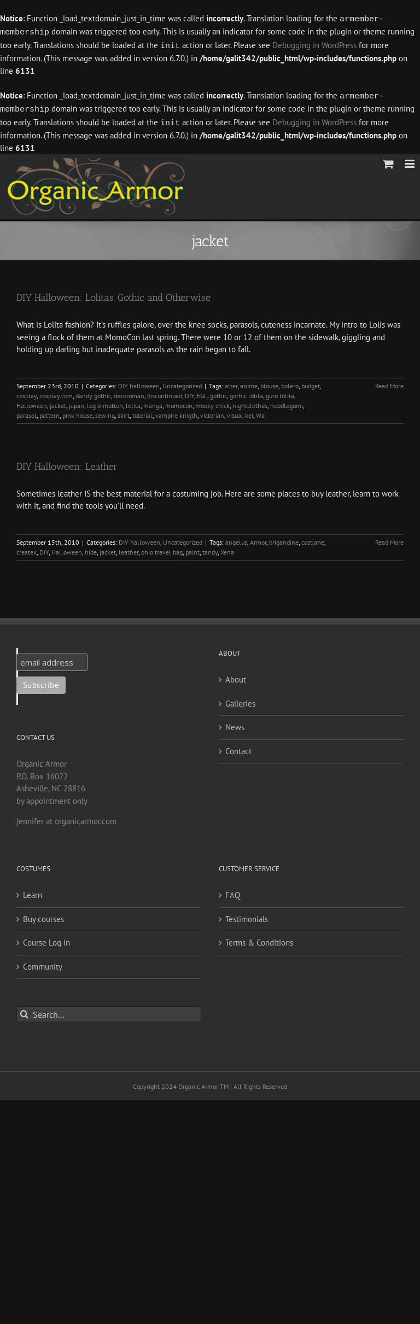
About (235, 676)
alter (231, 382)
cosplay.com (56, 392)
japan (76, 402)
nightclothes (249, 402)
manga (152, 402)
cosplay (26, 392)
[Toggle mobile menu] (410, 160)
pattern (49, 412)
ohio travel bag (162, 549)
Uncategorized (182, 382)
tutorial (142, 412)
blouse (269, 382)
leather (128, 549)
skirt (124, 412)
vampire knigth (176, 412)
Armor (258, 539)
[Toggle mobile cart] (388, 160)
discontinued (164, 392)
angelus (236, 539)
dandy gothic (93, 392)
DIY (189, 392)
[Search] (24, 1011)
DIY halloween (139, 382)
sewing (105, 412)
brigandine (284, 539)
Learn (32, 891)
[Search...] (108, 1011)
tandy (210, 549)
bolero (290, 382)
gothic (218, 392)
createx (26, 549)
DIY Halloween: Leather (67, 463)
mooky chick (212, 402)
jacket (58, 402)
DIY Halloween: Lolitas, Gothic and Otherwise (113, 294)
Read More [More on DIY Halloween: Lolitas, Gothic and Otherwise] (389, 382)
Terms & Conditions (259, 939)
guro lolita (280, 392)
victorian (212, 412)
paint (192, 549)
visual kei (240, 412)
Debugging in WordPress (314, 44)
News (234, 724)
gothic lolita (246, 392)
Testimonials (246, 916)
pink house (77, 412)
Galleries (240, 700)
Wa (260, 412)
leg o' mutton (105, 402)
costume (312, 539)
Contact (238, 748)
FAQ (232, 891)
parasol (26, 412)
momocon (178, 402)
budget (310, 382)
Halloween (31, 402)
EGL (202, 392)
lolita (133, 402)
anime (249, 382)
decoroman (129, 392)
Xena (227, 549)
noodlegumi (286, 402)
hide (91, 549)
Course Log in (46, 939)
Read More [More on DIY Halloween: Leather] (389, 539)
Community (42, 963)
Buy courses (43, 916)
